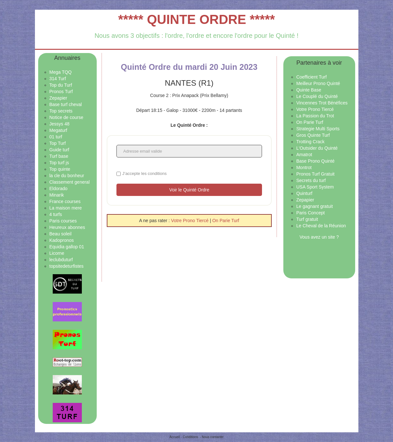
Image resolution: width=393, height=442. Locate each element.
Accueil (174, 437)
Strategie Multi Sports (318, 128)
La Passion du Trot (315, 115)
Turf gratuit (307, 219)
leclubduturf (61, 259)
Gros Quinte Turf (313, 135)
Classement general (69, 182)
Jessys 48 (59, 123)
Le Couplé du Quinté (317, 96)
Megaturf (58, 130)
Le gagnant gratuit (314, 206)
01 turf (55, 136)
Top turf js (59, 162)
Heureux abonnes (67, 227)
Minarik (56, 195)
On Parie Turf (225, 220)
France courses (65, 201)
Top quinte (60, 169)
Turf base (59, 156)
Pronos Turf (61, 91)
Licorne (56, 253)
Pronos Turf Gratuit (315, 174)
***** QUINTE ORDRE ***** (196, 19)
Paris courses (63, 220)
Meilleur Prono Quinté (318, 83)
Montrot (303, 167)
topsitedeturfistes (66, 266)
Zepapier (58, 98)
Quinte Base (308, 89)
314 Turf (57, 78)
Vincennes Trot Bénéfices (322, 102)
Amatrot (304, 154)
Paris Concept (310, 212)
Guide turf (59, 149)
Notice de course (66, 117)
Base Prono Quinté (315, 161)
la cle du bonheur (66, 175)
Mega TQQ (60, 72)
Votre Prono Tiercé (190, 220)
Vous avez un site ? (319, 237)
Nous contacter (213, 437)
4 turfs (55, 214)
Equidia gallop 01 (66, 246)
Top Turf (57, 143)
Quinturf (304, 193)
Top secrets (61, 110)
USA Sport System (315, 186)
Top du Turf (60, 85)
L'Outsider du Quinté (317, 148)
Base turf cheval (65, 104)
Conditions (190, 437)
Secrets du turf (311, 180)
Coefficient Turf (311, 77)
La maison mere (65, 207)
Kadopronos (61, 240)
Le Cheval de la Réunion (321, 225)
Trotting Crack (310, 141)
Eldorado (58, 188)
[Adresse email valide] (189, 151)
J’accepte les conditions (144, 173)
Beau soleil (60, 233)
